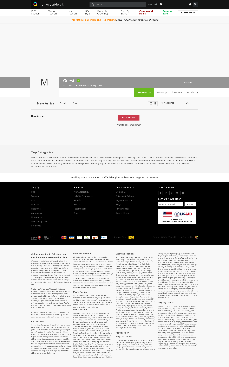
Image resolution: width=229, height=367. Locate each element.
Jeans (127, 271)
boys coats (167, 322)
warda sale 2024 (145, 260)
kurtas (75, 273)
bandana (96, 302)
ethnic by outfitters (100, 320)
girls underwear (179, 278)
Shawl (118, 297)
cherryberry (162, 348)
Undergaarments (121, 288)
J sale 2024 (99, 329)
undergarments (92, 285)
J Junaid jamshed (172, 286)
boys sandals (177, 335)
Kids (33, 200)
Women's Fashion (125, 253)
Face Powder (148, 306)
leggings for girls (182, 271)
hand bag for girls (174, 295)
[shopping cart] (195, 4)
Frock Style (119, 279)
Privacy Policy (122, 209)
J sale (108, 313)
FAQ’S (119, 205)
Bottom (88, 340)
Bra (130, 288)
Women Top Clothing (101, 160)
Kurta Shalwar (85, 350)
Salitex (131, 319)
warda (148, 323)
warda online (145, 295)
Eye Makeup (133, 308)
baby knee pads (170, 341)
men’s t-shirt (98, 300)
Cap (137, 297)
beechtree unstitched (123, 303)
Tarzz (134, 321)
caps (102, 302)
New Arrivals (38, 116)
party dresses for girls (60, 339)
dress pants (161, 333)
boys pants (191, 330)
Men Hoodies (106, 157)
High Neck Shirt (83, 333)
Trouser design (146, 268)
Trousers (99, 344)
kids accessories (186, 339)
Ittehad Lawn (141, 325)
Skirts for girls (182, 276)
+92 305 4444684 (150, 177)
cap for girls (185, 291)
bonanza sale (134, 260)
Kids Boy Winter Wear (41, 163)
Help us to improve (83, 196)
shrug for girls (186, 269)
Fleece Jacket (77, 335)
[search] (118, 4)
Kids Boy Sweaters (62, 163)
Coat (122, 286)
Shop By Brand (125, 12)
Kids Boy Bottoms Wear (133, 163)
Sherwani (76, 326)
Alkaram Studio (133, 317)
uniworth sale (98, 326)
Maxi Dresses (139, 279)
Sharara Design (147, 277)
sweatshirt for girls (164, 265)
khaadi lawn (120, 299)
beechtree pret (121, 321)
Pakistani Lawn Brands (123, 295)
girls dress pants (171, 276)
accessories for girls (185, 289)
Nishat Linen (149, 314)
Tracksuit (76, 324)
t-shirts (104, 271)
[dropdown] (190, 4)
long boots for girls (187, 284)
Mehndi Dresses (121, 282)
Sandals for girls (184, 286)
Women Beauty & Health (50, 160)
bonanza (90, 346)
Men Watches (72, 157)
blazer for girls (169, 267)
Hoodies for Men (83, 331)
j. (121, 323)
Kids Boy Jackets (81, 163)
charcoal (93, 315)
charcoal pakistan (96, 331)
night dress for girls (176, 260)
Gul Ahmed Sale (84, 318)
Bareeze (134, 288)
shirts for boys (172, 306)
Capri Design (135, 271)
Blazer (132, 266)
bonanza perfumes (94, 357)
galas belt (180, 341)
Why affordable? (81, 192)
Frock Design (120, 257)
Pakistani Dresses (141, 257)
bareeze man (126, 277)
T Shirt (79, 320)
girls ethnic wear (40, 348)
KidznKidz (143, 340)
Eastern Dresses (140, 347)
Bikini (140, 288)
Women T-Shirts (165, 160)
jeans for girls (170, 273)
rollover (169, 348)
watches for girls (190, 293)
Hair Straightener (128, 312)
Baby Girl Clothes (124, 336)
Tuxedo (75, 318)
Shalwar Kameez (144, 290)
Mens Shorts (101, 340)
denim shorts (182, 330)
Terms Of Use (122, 213)
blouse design (183, 256)
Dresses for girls (121, 340)
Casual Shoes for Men (103, 353)
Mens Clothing (78, 313)
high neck (186, 265)
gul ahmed (98, 346)
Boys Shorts (187, 328)
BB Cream (125, 308)
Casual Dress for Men (98, 318)
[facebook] (160, 193)
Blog (76, 213)
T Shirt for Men (88, 320)
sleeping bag (162, 344)
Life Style (87, 12)
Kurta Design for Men (87, 329)
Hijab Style (136, 295)
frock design (46, 339)
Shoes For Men (90, 353)
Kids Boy (179, 160)
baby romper (178, 313)
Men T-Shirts (148, 157)
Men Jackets (120, 157)
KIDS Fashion (35, 12)
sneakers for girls (174, 284)
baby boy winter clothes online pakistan (175, 317)
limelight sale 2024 (141, 301)
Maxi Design (130, 257)
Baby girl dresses (132, 340)
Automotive (36, 213)
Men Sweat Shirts (89, 157)
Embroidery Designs (128, 297)
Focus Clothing (107, 357)
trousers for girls (167, 278)
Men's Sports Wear (56, 157)
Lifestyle (35, 205)
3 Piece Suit (85, 315)
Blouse (150, 257)
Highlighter (131, 306)
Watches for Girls (145, 297)
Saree (118, 275)
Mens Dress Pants (90, 344)
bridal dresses (96, 266)
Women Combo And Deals (76, 160)
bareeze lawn (150, 319)
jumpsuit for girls (141, 342)
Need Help (155, 4)
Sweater (96, 337)
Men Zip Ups (134, 157)
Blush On (139, 306)
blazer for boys (170, 319)
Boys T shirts (162, 306)
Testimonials (80, 209)
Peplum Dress (129, 279)
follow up (144, 92)
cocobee (184, 346)
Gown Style (137, 273)
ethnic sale (76, 355)
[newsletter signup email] (170, 204)
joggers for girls (163, 284)
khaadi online (147, 273)
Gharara (147, 279)
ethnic (92, 333)
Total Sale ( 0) (191, 92)
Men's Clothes (38, 157)
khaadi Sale (143, 284)
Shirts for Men (100, 313)
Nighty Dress (127, 290)
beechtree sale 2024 (131, 286)
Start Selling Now (39, 221)
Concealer (147, 303)
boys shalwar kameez (179, 309)
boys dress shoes (190, 337)
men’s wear (51, 291)
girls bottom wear (170, 271)
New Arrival (36, 217)
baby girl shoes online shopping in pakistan (173, 280)
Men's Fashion (80, 309)
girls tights (161, 273)
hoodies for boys (170, 324)
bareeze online (145, 292)
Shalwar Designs (146, 271)
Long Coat (142, 286)
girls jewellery (162, 295)
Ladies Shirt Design (122, 262)
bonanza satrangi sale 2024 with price (95, 355)
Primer (118, 308)
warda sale (131, 275)
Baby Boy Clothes (166, 302)
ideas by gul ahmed (97, 335)
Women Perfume (147, 160)
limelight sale (85, 324)
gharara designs (131, 349)
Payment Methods (124, 200)
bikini (110, 285)
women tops (95, 271)
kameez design (135, 262)
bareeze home (120, 306)
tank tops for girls (168, 258)
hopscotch (193, 344)
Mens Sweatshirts (97, 322)
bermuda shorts (167, 328)
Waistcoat (80, 353)
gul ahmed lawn (86, 326)
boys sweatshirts (190, 324)
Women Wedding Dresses (125, 160)
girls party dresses (128, 347)
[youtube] (183, 193)
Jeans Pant (82, 342)
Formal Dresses (89, 313)
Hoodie (138, 282)
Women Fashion (52, 12)
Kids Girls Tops (173, 163)
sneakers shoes (188, 335)
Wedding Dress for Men (98, 324)
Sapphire (133, 325)
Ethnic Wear (82, 346)
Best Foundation (137, 303)
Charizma (125, 325)
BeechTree (142, 317)
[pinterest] (171, 193)
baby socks (187, 341)
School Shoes (82, 357)
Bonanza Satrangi (130, 328)
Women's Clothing (164, 157)
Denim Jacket (99, 333)
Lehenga (129, 273)
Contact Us (121, 192)
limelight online (102, 315)
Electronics (36, 209)
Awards (77, 200)
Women (35, 196)
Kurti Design (146, 264)
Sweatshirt (151, 286)
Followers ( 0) (176, 92)
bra (105, 285)
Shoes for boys (167, 335)
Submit (190, 204)
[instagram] (166, 193)
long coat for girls (174, 269)
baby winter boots (174, 339)
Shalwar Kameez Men (97, 348)
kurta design (173, 256)
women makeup (90, 280)
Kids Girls (189, 160)
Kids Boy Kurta (113, 163)
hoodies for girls (176, 265)
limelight (108, 333)
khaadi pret (141, 323)
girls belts (167, 291)
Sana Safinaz (139, 314)
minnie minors (176, 346)
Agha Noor (150, 317)
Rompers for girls (180, 258)
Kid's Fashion (122, 332)
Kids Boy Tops (98, 163)
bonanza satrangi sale (84, 337)
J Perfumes (81, 340)
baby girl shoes (163, 282)
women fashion (65, 291)
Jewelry (152, 301)
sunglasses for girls (177, 293)
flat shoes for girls (175, 282)
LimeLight (124, 319)
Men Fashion (72, 12)
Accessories (180, 157)
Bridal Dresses (120, 273)
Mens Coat (86, 335)
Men (33, 192)
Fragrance (139, 310)
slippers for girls (187, 282)
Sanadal (131, 301)
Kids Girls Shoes (49, 166)
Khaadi (118, 264)
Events (77, 205)
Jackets (144, 282)
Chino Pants (91, 342)
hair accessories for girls (189, 295)
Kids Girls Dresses (155, 163)
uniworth (76, 315)
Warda (118, 319)
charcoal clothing (84, 322)
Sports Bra (147, 288)
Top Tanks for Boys (184, 306)
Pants (94, 340)
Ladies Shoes (130, 299)
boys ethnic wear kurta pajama (59, 346)
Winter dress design (177, 262)
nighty (101, 285)
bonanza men (95, 350)
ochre (175, 348)
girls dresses (36, 339)
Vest (105, 322)
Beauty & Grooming (102, 12)
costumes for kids (163, 297)
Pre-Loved (36, 226)
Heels (126, 301)
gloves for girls (176, 291)
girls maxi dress (184, 254)
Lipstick (146, 312)
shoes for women (79, 287)
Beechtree (136, 268)
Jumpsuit (125, 264)
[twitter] (177, 193)
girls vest (165, 269)
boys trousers (162, 326)
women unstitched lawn (95, 276)
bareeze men (120, 271)
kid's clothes (39, 332)
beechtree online (135, 264)
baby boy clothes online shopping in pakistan (177, 314)
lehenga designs (172, 254)
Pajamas (99, 342)
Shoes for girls (190, 278)
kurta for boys (166, 311)
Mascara (141, 308)
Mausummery (139, 319)
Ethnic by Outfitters (144, 321)
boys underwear (173, 326)
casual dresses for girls (127, 342)
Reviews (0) (162, 92)
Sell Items (128, 117)
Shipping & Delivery (125, 196)
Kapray (129, 321)
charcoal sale (84, 348)
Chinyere (133, 323)
